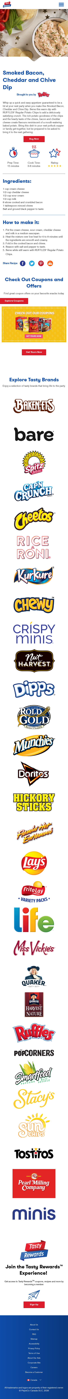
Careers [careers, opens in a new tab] (30, 1368)
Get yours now (34, 354)
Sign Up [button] (34, 1304)
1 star (49, 167)
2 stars (52, 167)
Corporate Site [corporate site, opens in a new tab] (31, 1363)
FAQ (34, 1334)
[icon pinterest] (40, 263)
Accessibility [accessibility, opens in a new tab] (31, 1344)
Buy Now (34, 138)
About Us (34, 1324)
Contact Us (34, 1329)
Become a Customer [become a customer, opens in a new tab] (33, 1373)
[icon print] (50, 263)
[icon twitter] (31, 263)
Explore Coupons (14, 300)
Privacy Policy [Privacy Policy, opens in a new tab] (31, 1349)
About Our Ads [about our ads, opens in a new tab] (31, 1358)
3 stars (54, 167)
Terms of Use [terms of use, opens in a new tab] (31, 1354)
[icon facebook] (22, 263)
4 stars (57, 167)
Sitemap (34, 1339)
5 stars (60, 167)
